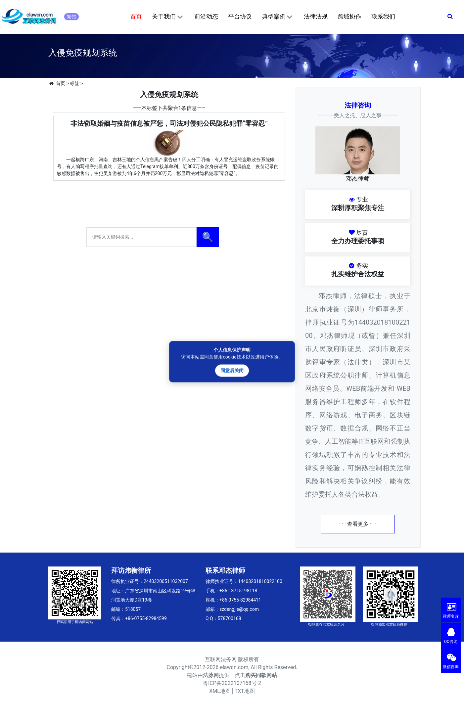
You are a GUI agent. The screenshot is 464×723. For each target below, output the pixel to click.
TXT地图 (245, 691)
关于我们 (168, 16)
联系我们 (383, 16)
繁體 (71, 16)
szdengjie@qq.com (239, 609)
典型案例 (278, 16)
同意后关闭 (232, 370)
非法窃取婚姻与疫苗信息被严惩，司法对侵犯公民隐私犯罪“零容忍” (169, 123)
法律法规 (316, 16)
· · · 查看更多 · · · (358, 524)
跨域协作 (349, 16)
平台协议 (240, 16)
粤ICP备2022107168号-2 (232, 683)
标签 (74, 83)
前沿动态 (206, 16)
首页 (136, 16)
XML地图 (220, 691)
